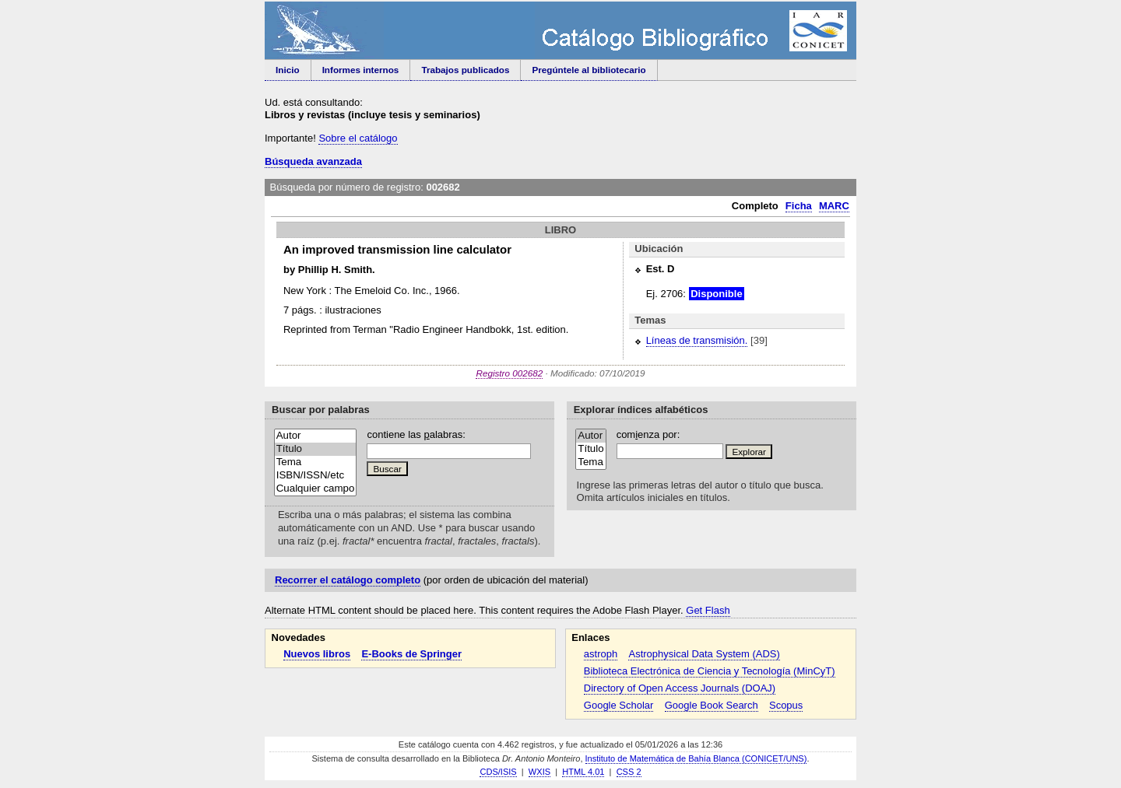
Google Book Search (711, 705)
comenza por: (648, 434)
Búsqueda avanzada (313, 161)
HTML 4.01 (583, 771)
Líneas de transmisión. (697, 340)
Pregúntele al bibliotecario (588, 70)
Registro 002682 (509, 373)
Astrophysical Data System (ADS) (703, 654)
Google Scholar (619, 705)
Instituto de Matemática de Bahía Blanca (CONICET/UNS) (696, 758)
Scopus (786, 705)
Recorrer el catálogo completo (347, 580)
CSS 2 (629, 771)
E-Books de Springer (411, 654)
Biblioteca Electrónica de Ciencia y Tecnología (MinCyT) (709, 671)
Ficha (798, 206)
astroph (600, 654)
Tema (316, 462)
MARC (834, 206)
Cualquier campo (316, 489)
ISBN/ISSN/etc (316, 475)
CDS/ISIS (498, 771)
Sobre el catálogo (357, 138)
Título (316, 449)
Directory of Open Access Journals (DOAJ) (679, 688)
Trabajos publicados (465, 70)
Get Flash (707, 610)
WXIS (539, 771)
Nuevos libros (316, 654)
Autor (316, 436)
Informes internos (360, 70)
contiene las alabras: (416, 434)
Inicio (288, 70)
